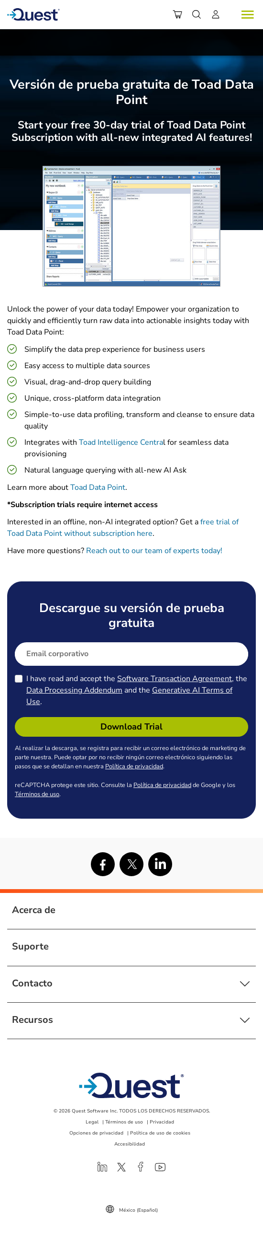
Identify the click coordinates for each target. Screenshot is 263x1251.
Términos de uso (37, 794)
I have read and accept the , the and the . (136, 690)
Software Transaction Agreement (174, 678)
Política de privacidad (134, 766)
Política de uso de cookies (160, 1133)
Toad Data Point (97, 487)
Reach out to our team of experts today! (155, 550)
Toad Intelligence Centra (121, 442)
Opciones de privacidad (96, 1133)
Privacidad (162, 1122)
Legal (92, 1122)
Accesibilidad (129, 1144)
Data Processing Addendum (74, 690)
